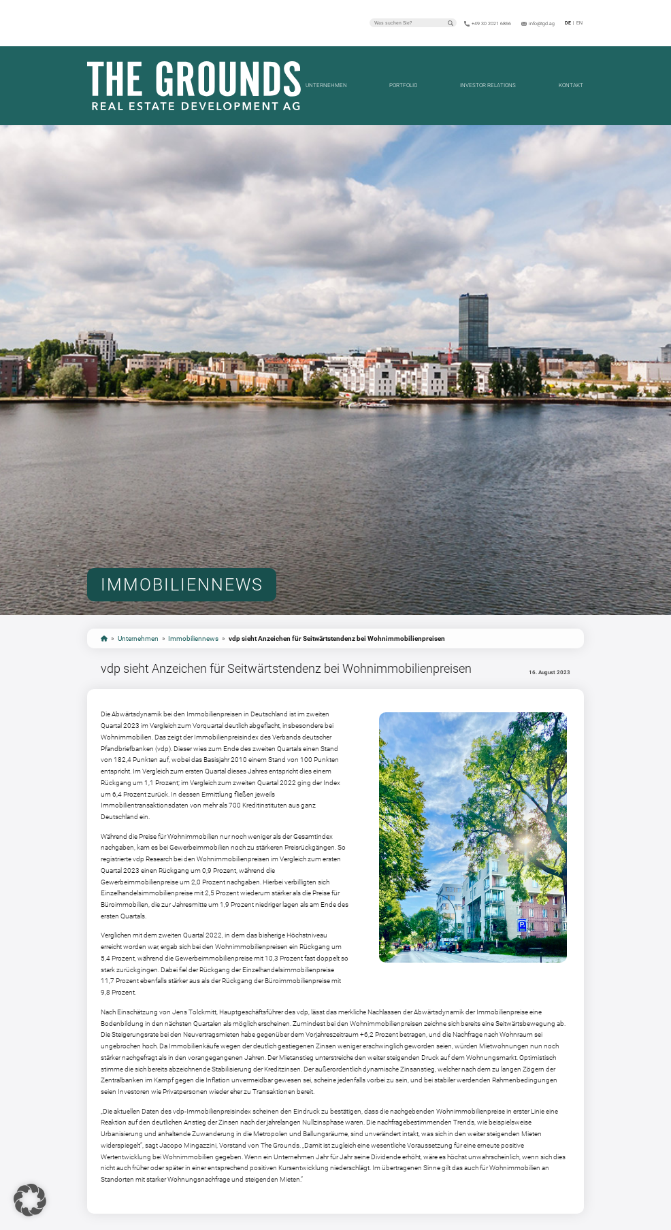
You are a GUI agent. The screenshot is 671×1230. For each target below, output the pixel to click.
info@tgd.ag (542, 24)
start (104, 638)
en (579, 23)
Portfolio (403, 85)
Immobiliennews (193, 638)
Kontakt (571, 85)
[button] (30, 1200)
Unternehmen (326, 85)
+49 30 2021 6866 (491, 24)
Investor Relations (488, 85)
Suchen (450, 23)
